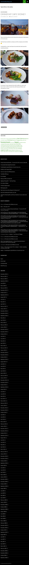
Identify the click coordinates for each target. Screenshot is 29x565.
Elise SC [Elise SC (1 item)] (15, 140)
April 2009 (3, 497)
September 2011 (4, 435)
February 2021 (4, 276)
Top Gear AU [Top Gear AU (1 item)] (20, 150)
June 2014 (3, 366)
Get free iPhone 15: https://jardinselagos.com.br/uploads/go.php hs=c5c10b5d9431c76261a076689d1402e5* (13, 213)
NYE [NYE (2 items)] (18, 146)
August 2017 (3, 297)
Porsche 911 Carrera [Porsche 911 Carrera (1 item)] (4, 147)
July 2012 (2, 414)
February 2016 (4, 324)
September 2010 (4, 463)
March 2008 (3, 520)
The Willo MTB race (4, 174)
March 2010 (3, 474)
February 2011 (4, 451)
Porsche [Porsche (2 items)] (20, 146)
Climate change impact (5, 185)
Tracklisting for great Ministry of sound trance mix (11, 167)
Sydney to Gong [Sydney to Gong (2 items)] (15, 150)
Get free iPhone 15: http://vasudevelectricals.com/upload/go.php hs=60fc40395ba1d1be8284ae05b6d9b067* (13, 221)
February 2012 (4, 423)
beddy (2, 250)
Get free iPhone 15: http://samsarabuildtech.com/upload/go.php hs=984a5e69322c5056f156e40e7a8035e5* (13, 230)
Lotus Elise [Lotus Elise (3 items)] (18, 144)
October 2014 (3, 357)
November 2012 (4, 410)
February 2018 (4, 287)
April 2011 (3, 447)
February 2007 (4, 548)
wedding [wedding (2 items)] (21, 151)
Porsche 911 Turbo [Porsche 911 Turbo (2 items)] (11, 147)
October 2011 (3, 433)
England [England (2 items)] (18, 140)
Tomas (2, 246)
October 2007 (3, 529)
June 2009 (3, 493)
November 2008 (4, 504)
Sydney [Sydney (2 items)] (10, 150)
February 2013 (4, 403)
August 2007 (3, 534)
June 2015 (3, 338)
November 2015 (4, 331)
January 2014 (3, 377)
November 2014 (4, 354)
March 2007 (3, 546)
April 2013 (3, 398)
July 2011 (2, 440)
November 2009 (4, 481)
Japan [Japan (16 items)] (16, 142)
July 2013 (2, 391)
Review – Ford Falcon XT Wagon (16, 234)
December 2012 (4, 407)
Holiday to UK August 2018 (6, 169)
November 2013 (4, 382)
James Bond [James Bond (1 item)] (12, 142)
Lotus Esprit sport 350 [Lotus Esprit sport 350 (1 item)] (12, 145)
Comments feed (4, 263)
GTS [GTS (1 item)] (25, 140)
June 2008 (3, 513)
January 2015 (3, 350)
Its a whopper (3, 176)
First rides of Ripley (4, 183)
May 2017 (3, 301)
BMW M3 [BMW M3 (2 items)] (26, 138)
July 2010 (2, 467)
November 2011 (4, 430)
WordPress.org (4, 265)
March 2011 (3, 449)
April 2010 (3, 472)
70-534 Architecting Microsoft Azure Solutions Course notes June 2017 (14, 222)
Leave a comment (13, 16)
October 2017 (3, 292)
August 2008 (3, 511)
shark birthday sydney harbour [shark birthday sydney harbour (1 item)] (13, 148)
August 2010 (3, 465)
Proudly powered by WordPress (6, 563)
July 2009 (2, 490)
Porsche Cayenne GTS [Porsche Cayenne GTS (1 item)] (18, 147)
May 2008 (3, 516)
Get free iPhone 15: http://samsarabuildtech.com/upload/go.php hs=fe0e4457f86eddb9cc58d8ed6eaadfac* (13, 225)
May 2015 (3, 340)
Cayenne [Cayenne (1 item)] (5, 140)
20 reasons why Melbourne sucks (11, 204)
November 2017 (4, 290)
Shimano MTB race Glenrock (6, 178)
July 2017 (2, 299)
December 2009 (4, 479)
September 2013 (4, 387)
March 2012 (3, 421)
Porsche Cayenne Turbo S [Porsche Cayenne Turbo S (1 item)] (4, 148)
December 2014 (4, 352)
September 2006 (4, 557)
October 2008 (3, 506)
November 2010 (4, 458)
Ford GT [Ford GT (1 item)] (23, 140)
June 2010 (3, 470)
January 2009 (3, 502)
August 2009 (3, 488)
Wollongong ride (4, 187)
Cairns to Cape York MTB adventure (8, 171)
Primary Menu (27, 1)
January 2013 (3, 405)
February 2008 (4, 523)
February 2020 (4, 278)
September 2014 (4, 359)
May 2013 (3, 396)
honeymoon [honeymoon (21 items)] (5, 142)
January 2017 (3, 308)
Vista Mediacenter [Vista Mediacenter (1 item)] (11, 151)
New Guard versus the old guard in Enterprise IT (10, 190)
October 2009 (3, 483)
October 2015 (3, 334)
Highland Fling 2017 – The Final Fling (8, 180)
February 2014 (4, 375)
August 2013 (3, 389)
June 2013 (3, 393)
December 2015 (4, 329)
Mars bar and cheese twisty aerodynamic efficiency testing (14, 231)
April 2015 (3, 343)
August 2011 (3, 437)
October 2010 (3, 460)
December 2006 (4, 550)
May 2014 (3, 368)
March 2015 (3, 345)
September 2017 (4, 294)
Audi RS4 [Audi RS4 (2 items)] (13, 138)
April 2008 (3, 518)
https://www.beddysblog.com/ (7, 241)
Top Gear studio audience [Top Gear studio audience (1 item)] (4, 151)
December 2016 (4, 311)
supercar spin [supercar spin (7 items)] (4, 150)
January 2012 (3, 426)
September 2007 (4, 532)
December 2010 (4, 456)
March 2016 (3, 322)
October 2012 (3, 412)
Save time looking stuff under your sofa (8, 192)
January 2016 (3, 327)
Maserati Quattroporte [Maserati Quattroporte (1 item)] (13, 146)
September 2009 (4, 486)
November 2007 (4, 527)
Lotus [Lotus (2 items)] (15, 144)
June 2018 (3, 283)
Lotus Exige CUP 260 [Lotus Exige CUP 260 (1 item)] (19, 145)
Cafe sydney (4, 127)
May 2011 (3, 444)
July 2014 (2, 364)
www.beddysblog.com (6, 1)
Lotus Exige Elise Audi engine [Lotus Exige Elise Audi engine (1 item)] (5, 146)
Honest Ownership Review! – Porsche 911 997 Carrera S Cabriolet (14, 162)
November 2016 (4, 313)
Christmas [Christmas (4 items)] (10, 140)
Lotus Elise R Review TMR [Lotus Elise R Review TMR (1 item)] (5, 145)
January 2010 (3, 476)
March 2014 (3, 373)
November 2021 (4, 274)
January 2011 (3, 453)
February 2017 (4, 306)
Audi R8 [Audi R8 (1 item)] (10, 138)
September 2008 (4, 509)
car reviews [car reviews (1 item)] (2, 140)
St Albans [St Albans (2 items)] (20, 148)
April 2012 (3, 419)
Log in (2, 258)
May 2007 (3, 541)
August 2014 (3, 361)
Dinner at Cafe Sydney (13, 14)
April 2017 (3, 304)
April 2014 (3, 370)
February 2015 (4, 347)
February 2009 (4, 500)
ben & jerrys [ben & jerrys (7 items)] (20, 138)
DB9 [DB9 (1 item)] (13, 140)
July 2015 (2, 336)
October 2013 (3, 384)
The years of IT (7, 206)
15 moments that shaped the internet (8, 164)
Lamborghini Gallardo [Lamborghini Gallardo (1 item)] (22, 142)
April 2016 (3, 320)
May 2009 (3, 495)
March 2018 (3, 285)
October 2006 (3, 555)
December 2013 (4, 380)
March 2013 (3, 400)
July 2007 (2, 536)
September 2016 (4, 315)
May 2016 (3, 317)
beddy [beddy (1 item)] (16, 138)
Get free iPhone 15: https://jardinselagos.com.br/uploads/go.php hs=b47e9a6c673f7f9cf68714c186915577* (13, 216)
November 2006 (4, 553)
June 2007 (3, 539)
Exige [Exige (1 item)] (21, 140)
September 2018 (4, 281)
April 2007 (3, 543)
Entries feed (3, 261)
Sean (1, 206)
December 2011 (4, 428)
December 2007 (4, 525)
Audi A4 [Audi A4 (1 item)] (7, 138)
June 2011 (3, 442)
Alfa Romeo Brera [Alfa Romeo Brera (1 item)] (3, 138)
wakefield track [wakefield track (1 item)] (16, 151)
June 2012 (3, 417)
